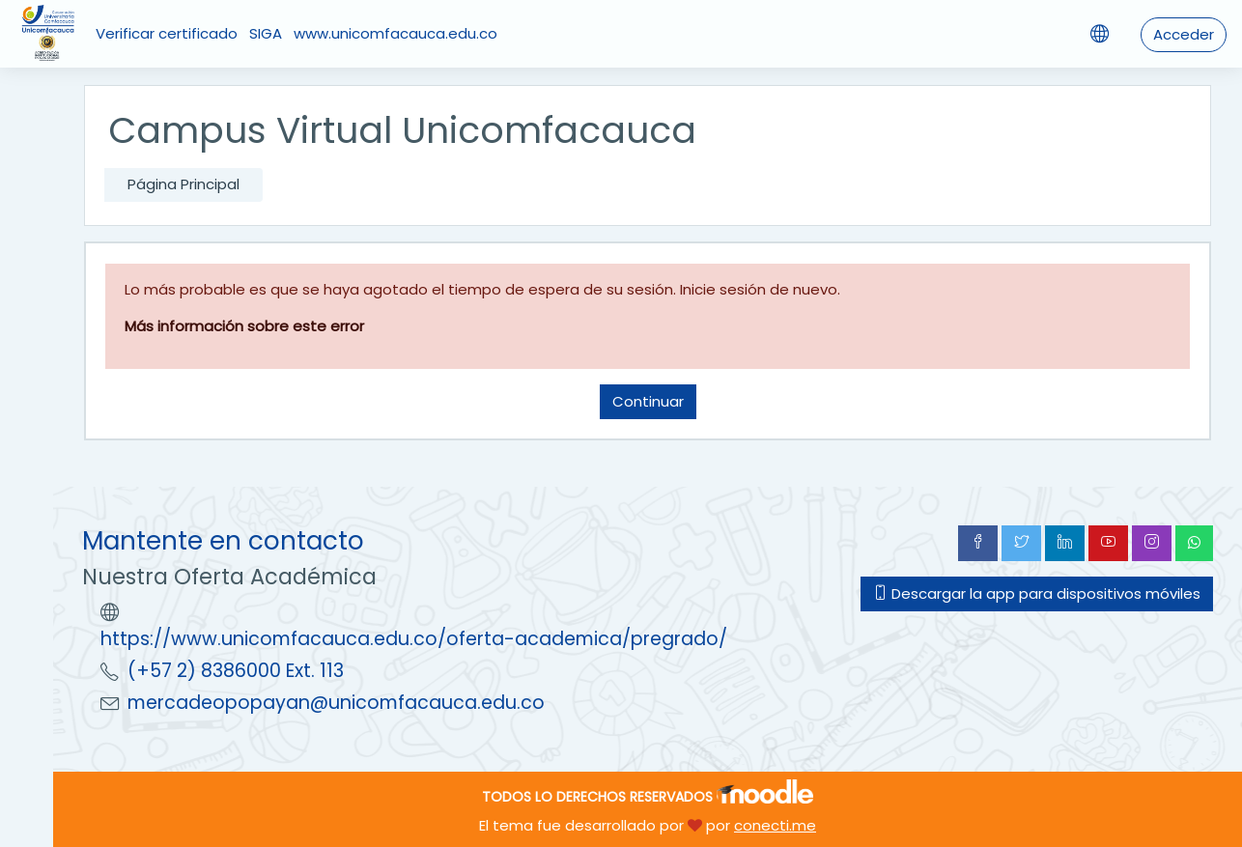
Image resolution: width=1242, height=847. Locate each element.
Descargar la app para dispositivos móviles (1036, 593)
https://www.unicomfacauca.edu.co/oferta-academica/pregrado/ (413, 639)
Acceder (1183, 34)
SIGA (265, 33)
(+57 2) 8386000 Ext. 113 (235, 671)
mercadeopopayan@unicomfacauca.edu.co (336, 703)
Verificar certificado (167, 33)
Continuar (648, 401)
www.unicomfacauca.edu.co (395, 33)
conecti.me (775, 825)
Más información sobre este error (244, 326)
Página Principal (183, 184)
